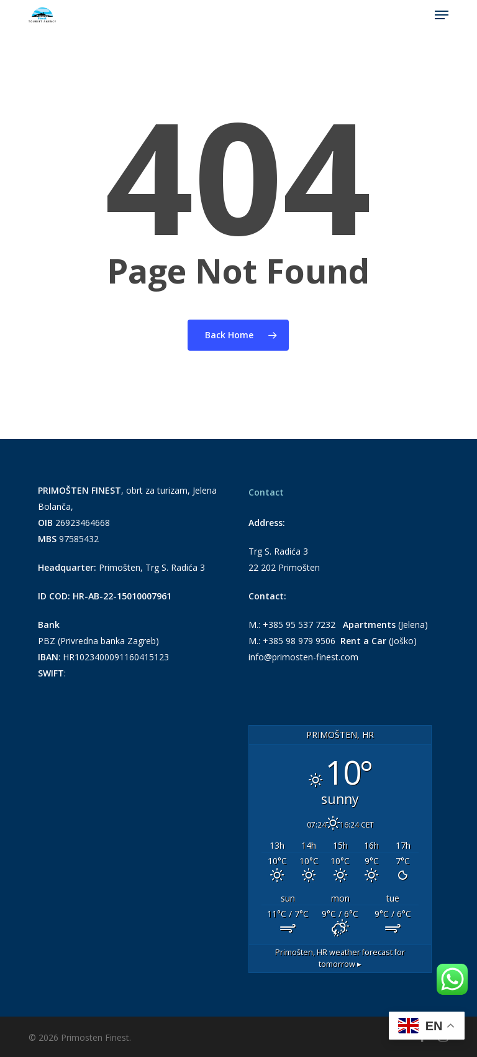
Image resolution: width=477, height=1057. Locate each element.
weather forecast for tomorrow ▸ (340, 958)
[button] (441, 15)
